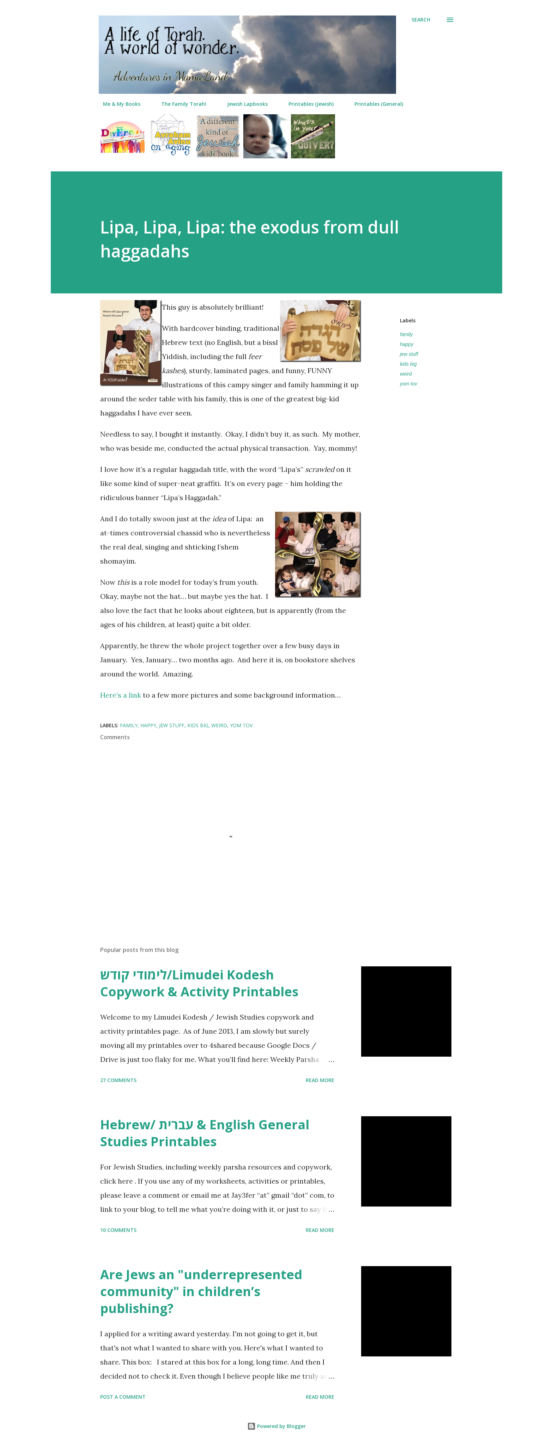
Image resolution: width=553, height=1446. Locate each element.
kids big (408, 364)
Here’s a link (120, 695)
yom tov (408, 384)
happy (406, 344)
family (406, 334)
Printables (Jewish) (306, 104)
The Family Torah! (179, 104)
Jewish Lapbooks (243, 104)
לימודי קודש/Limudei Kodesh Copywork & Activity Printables (199, 983)
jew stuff (409, 354)
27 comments (118, 1080)
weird (406, 374)
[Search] (421, 20)
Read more (320, 1080)
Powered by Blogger (276, 1426)
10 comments (118, 1230)
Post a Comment (123, 1396)
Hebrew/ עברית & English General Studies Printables (204, 1133)
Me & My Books (117, 104)
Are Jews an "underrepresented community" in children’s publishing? (201, 1291)
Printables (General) (374, 104)
